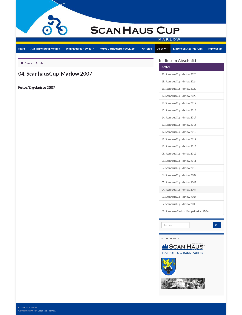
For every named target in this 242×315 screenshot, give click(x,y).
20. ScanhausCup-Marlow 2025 (179, 74)
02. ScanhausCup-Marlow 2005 (179, 203)
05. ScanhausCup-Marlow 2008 (179, 182)
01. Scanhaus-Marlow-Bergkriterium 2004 (185, 211)
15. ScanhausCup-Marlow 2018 (179, 110)
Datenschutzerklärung (187, 48)
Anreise (147, 48)
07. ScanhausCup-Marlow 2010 (179, 167)
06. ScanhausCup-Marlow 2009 (179, 175)
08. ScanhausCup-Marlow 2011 (179, 160)
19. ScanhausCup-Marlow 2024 (179, 81)
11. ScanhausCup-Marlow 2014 (179, 139)
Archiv (162, 48)
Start (21, 48)
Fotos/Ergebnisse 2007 (36, 87)
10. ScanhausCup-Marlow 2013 (179, 146)
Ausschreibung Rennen (45, 48)
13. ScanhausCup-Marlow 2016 (179, 124)
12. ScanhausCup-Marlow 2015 (179, 131)
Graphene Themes (46, 310)
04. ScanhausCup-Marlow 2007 (179, 189)
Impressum (215, 48)
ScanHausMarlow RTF (80, 48)
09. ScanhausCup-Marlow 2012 (179, 153)
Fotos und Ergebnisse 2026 (118, 48)
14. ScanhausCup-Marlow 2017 (179, 117)
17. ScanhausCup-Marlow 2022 (179, 95)
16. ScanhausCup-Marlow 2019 (179, 103)
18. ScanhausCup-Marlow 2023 (179, 88)
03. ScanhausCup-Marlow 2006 (179, 196)
